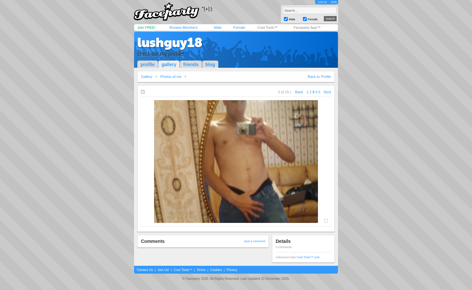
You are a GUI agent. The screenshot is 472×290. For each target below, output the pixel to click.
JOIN (334, 2)
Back (299, 92)
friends (191, 64)
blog (210, 64)
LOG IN (322, 2)
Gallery (146, 77)
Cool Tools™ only (308, 257)
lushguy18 (169, 42)
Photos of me (171, 77)
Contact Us (145, 270)
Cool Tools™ (267, 27)
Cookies (216, 270)
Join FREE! (146, 27)
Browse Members (183, 27)
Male (218, 27)
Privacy (231, 270)
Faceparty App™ (307, 27)
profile (148, 64)
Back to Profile (319, 77)
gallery (169, 64)
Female (239, 27)
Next (327, 92)
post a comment (254, 241)
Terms (201, 270)
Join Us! (163, 270)
